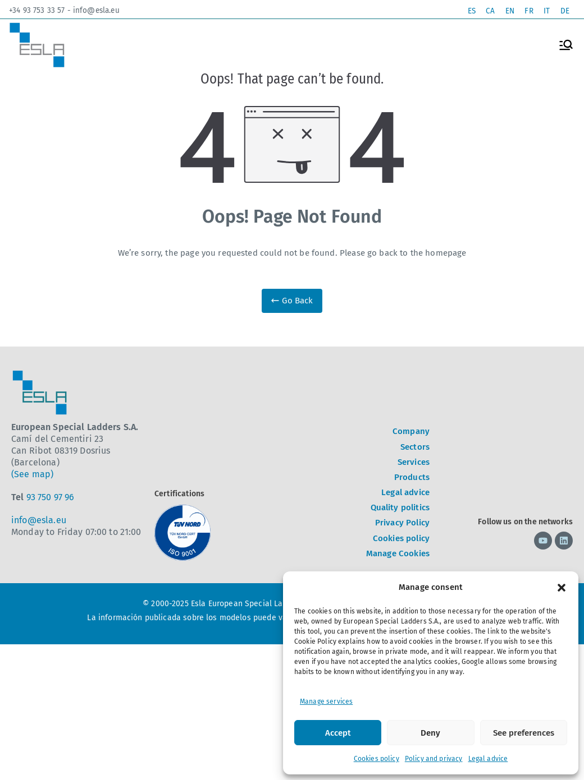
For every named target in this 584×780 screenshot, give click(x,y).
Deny (430, 733)
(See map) (32, 474)
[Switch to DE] (564, 11)
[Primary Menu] (566, 45)
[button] (561, 587)
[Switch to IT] (545, 11)
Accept (338, 733)
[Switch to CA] (485, 11)
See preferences (523, 733)
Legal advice (488, 759)
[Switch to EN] (506, 11)
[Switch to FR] (526, 11)
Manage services (326, 701)
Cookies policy (376, 759)
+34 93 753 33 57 (37, 11)
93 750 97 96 (50, 497)
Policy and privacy (434, 759)
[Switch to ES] (465, 11)
